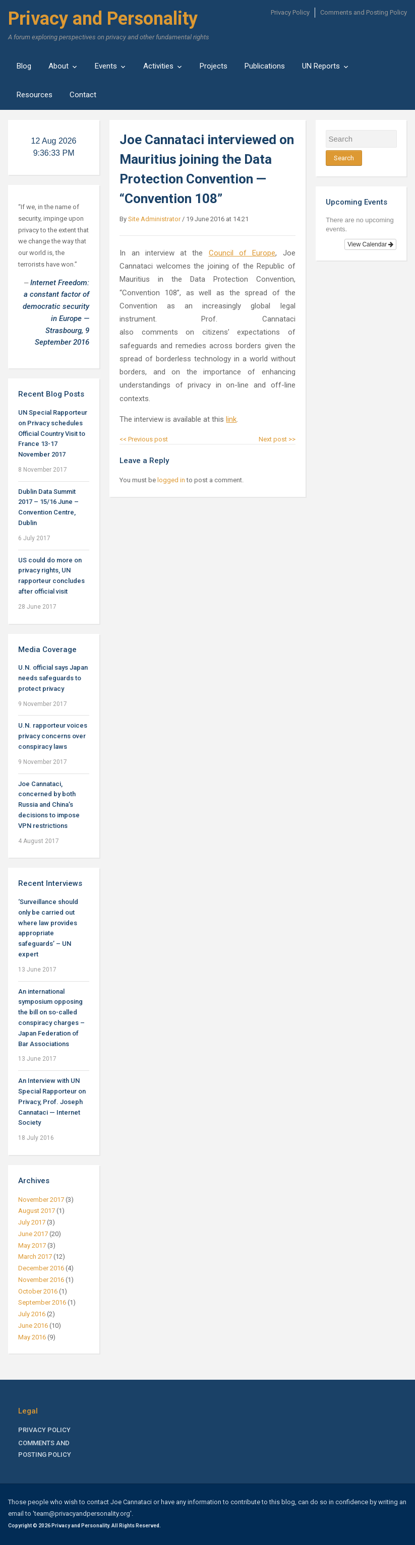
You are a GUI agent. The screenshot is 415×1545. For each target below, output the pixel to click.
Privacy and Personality (103, 18)
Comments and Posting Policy (363, 12)
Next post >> (277, 439)
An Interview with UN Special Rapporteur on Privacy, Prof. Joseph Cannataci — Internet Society (52, 1101)
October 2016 (37, 1291)
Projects (213, 66)
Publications (265, 66)
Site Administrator (154, 219)
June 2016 (33, 1325)
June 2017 (33, 1234)
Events (106, 66)
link (231, 419)
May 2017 (32, 1245)
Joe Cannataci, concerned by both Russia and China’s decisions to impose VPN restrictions (49, 804)
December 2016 (41, 1268)
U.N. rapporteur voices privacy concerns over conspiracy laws (52, 736)
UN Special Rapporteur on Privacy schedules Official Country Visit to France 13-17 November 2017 (52, 433)
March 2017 (35, 1256)
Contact (83, 94)
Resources (34, 94)
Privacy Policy (290, 12)
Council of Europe (242, 253)
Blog (24, 66)
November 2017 (41, 1199)
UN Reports (321, 66)
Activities (158, 66)
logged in (171, 480)
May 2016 (32, 1337)
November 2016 (41, 1279)
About (58, 66)
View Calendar (370, 244)
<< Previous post (144, 439)
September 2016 (42, 1302)
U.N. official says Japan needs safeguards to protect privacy (53, 678)
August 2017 (36, 1210)
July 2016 (31, 1314)
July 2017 (31, 1222)
